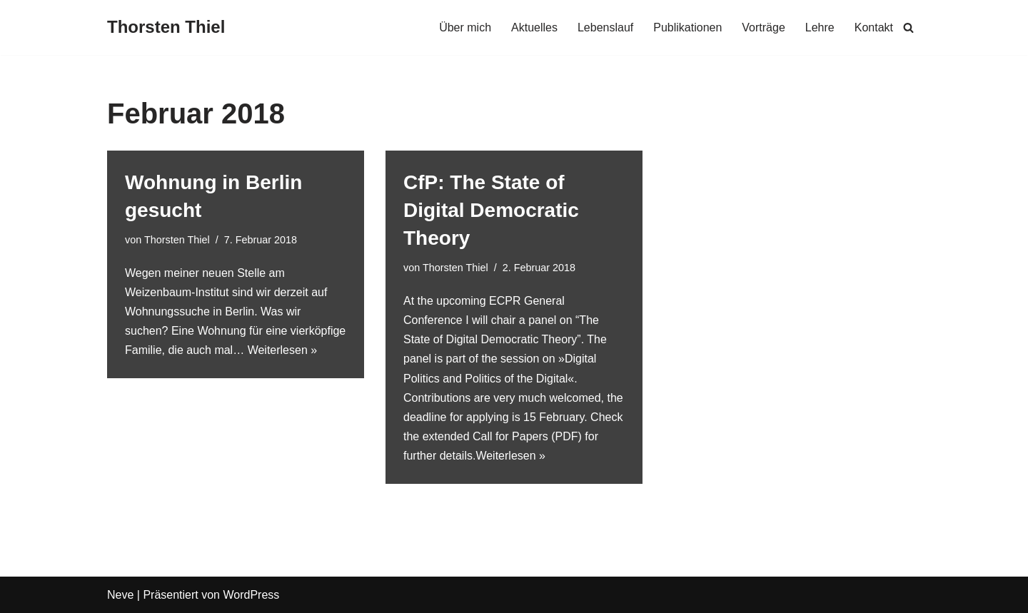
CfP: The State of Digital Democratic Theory (491, 210)
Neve (120, 595)
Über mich (465, 27)
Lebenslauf (605, 27)
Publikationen (687, 27)
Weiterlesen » (283, 350)
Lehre (820, 27)
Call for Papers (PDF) (527, 436)
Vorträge (763, 27)
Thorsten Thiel (177, 239)
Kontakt (874, 27)
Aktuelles (534, 27)
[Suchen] (908, 27)
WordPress (251, 595)
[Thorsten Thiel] (166, 27)
